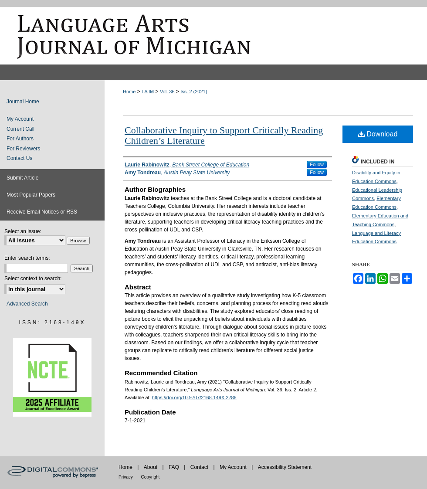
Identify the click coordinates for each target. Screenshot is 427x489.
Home (129, 91)
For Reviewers (23, 149)
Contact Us (19, 158)
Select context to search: (32, 278)
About (151, 467)
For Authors (20, 139)
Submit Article (22, 178)
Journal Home (23, 101)
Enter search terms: (27, 258)
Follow (317, 164)
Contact (200, 467)
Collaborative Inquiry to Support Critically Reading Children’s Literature (224, 135)
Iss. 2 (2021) (193, 91)
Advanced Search (27, 304)
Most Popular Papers (31, 195)
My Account (20, 119)
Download (378, 134)
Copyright (150, 477)
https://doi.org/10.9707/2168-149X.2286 (194, 397)
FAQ (174, 467)
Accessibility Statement (285, 467)
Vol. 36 (167, 91)
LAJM (148, 91)
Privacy (126, 477)
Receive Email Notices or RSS (42, 212)
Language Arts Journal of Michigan (213, 36)
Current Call (20, 129)
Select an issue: (22, 231)
